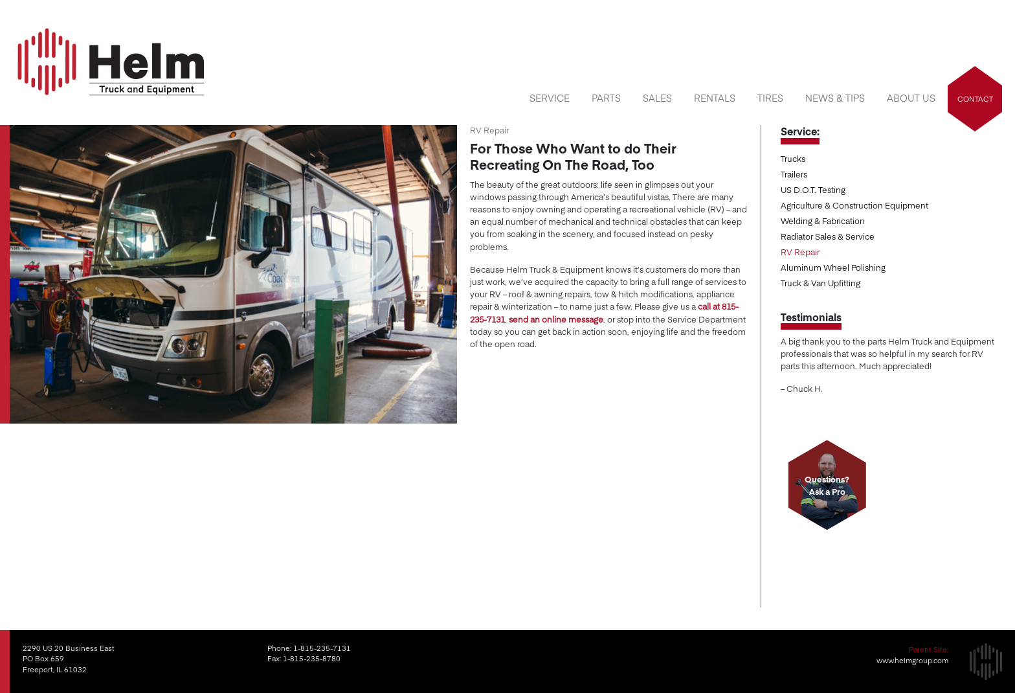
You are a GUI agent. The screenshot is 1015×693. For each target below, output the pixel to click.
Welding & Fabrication (823, 220)
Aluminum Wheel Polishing (833, 267)
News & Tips (835, 97)
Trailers (794, 173)
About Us (911, 97)
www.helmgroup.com (912, 660)
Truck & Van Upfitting (820, 282)
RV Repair (800, 251)
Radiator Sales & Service (828, 236)
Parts (606, 97)
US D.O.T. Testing (813, 189)
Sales (657, 97)
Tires (770, 97)
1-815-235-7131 (322, 648)
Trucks (793, 158)
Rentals (714, 97)
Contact (975, 99)
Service (550, 97)
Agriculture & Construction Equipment (854, 204)
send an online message (556, 318)
